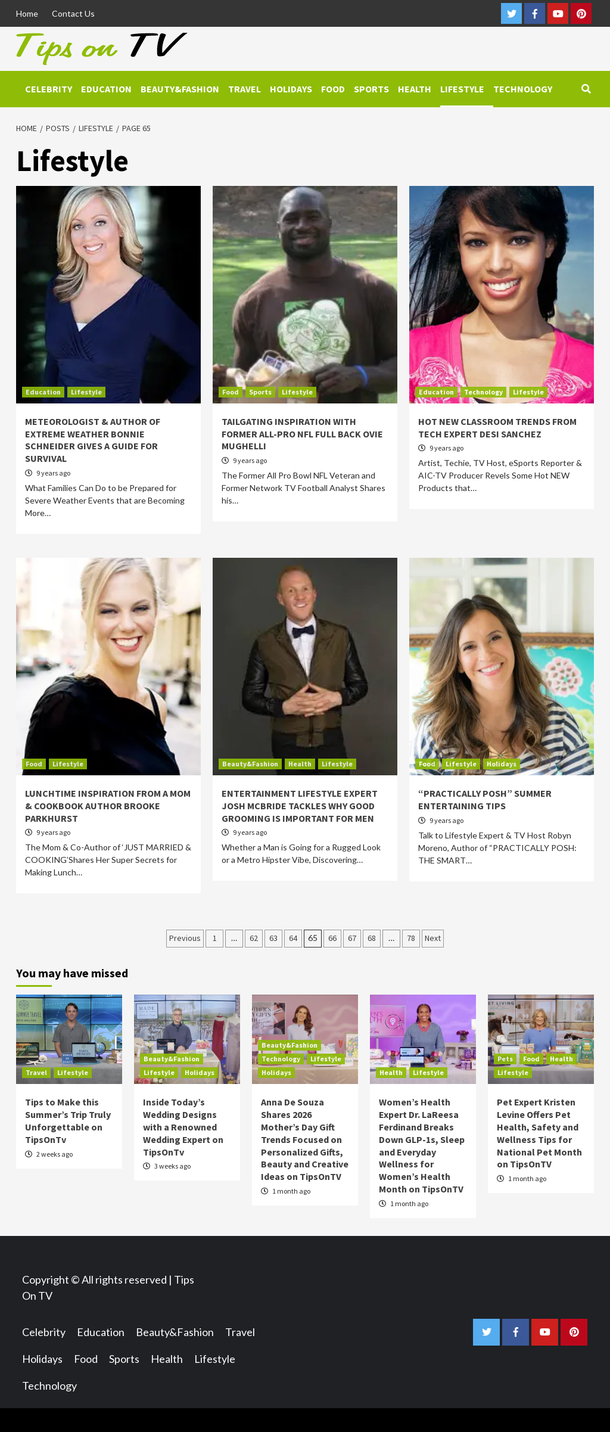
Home (27, 13)
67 (352, 938)
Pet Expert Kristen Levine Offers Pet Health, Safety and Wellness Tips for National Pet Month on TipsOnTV (539, 1133)
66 (332, 938)
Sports (371, 89)
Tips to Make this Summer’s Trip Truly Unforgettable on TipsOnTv (68, 1120)
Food (333, 89)
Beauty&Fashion (180, 89)
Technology (522, 89)
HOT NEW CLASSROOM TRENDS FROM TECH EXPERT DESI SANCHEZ (497, 427)
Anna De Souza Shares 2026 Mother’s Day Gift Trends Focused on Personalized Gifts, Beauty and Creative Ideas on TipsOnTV (304, 1139)
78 (411, 938)
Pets (505, 1058)
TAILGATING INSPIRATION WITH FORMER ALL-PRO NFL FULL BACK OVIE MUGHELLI (302, 433)
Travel (244, 89)
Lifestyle (462, 89)
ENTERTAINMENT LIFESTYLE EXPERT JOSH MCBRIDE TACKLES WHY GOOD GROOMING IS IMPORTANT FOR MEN (300, 805)
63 (273, 938)
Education (106, 89)
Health (414, 89)
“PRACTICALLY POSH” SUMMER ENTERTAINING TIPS (485, 799)
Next (433, 938)
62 (254, 938)
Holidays (291, 89)
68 (372, 938)
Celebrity (48, 89)
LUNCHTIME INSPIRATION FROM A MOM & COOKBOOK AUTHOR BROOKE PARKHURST (108, 805)
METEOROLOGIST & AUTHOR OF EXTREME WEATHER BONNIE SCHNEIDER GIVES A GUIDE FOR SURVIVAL (92, 439)
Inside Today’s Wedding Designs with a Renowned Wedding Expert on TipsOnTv (183, 1126)
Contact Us (73, 13)
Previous (185, 938)
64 (293, 938)
